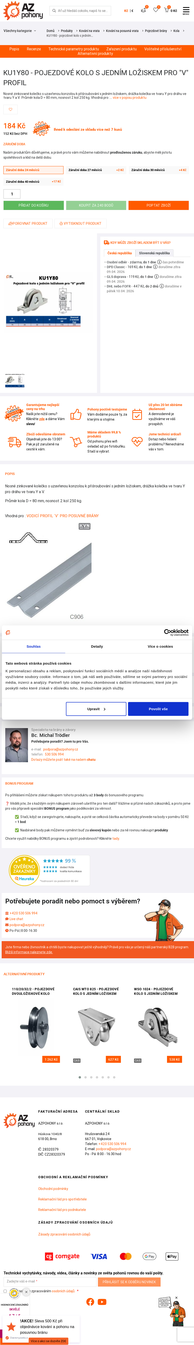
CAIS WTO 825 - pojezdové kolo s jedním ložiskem (96, 991)
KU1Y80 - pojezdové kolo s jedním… (70, 35)
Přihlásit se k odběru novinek (129, 1282)
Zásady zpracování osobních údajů (64, 1234)
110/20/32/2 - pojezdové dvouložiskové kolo (33, 991)
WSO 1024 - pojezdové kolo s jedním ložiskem (156, 991)
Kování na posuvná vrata (122, 31)
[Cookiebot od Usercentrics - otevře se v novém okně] (168, 632)
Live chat (16, 919)
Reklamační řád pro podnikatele (62, 1210)
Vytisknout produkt (80, 223)
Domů (50, 31)
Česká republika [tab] (120, 253)
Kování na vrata (89, 31)
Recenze (34, 49)
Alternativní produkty (95, 53)
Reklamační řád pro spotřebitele (62, 1199)
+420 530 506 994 (24, 913)
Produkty (67, 31)
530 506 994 (54, 754)
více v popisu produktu (129, 97)
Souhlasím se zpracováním (40, 1291)
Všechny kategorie (20, 31)
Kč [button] (126, 11)
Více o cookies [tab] (160, 646)
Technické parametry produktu (73, 49)
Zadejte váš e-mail (21, 1281)
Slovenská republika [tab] (154, 253)
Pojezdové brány (156, 31)
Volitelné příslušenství (162, 49)
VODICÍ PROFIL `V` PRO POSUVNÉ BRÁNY (63, 515)
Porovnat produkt (28, 223)
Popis (14, 49)
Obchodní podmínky (53, 1189)
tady (115, 838)
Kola (176, 31)
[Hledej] (54, 11)
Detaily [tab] (97, 646)
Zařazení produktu (121, 49)
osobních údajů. (63, 1291)
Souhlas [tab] (34, 646)
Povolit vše (158, 709)
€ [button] (132, 11)
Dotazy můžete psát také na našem (63, 759)
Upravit (96, 709)
